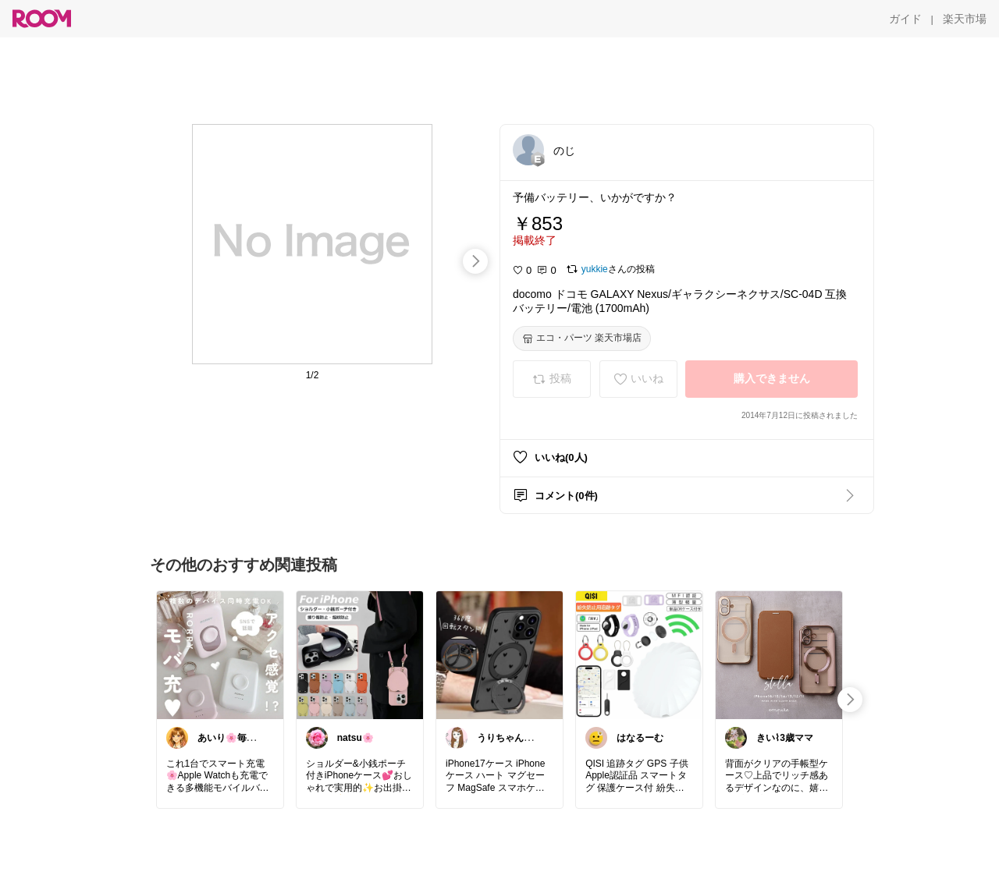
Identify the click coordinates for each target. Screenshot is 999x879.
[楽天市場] (965, 19)
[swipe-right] (475, 261)
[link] (220, 654)
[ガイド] (905, 19)
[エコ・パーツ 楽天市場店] (582, 338)
